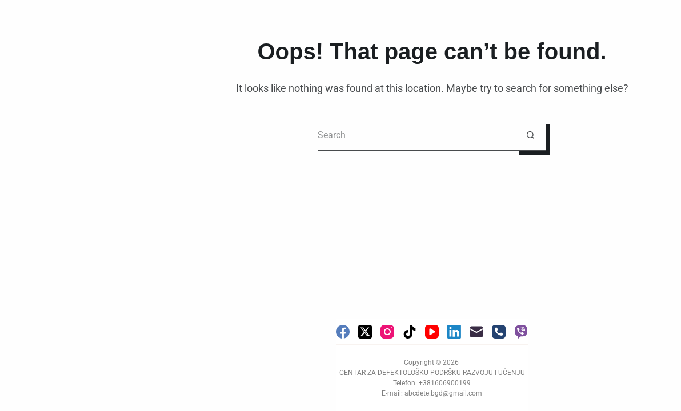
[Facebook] (343, 332)
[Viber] (521, 332)
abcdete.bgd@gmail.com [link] (443, 393)
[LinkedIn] (454, 332)
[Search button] (530, 135)
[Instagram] (387, 332)
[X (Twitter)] (365, 332)
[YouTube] (432, 332)
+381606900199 (445, 383)
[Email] (476, 332)
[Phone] (499, 332)
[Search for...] (416, 135)
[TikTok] (409, 332)
